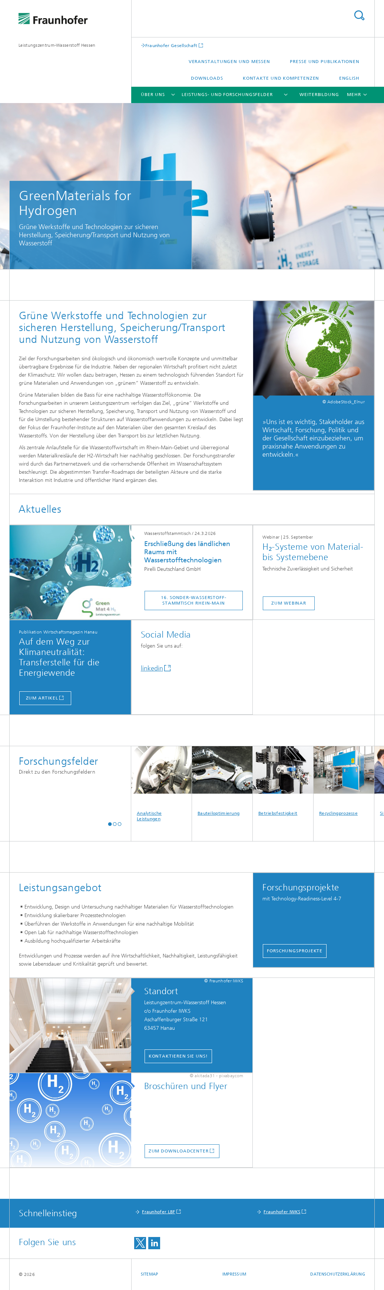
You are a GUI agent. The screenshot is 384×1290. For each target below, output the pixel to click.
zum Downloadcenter (179, 1151)
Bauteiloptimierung (222, 781)
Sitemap (149, 1274)
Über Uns (153, 94)
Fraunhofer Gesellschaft (171, 45)
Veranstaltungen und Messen (229, 61)
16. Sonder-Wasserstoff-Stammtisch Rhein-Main (193, 600)
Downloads (207, 78)
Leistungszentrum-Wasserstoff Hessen (57, 45)
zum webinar (288, 603)
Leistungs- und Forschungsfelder (227, 94)
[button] (109, 824)
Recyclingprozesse (344, 781)
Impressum (234, 1274)
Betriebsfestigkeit (283, 781)
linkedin (152, 668)
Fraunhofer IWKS (282, 1211)
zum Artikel (42, 698)
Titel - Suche (359, 15)
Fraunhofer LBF (158, 1211)
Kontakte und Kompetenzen (281, 78)
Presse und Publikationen (325, 61)
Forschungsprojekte (294, 950)
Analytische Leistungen (161, 783)
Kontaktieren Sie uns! (178, 1056)
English (349, 78)
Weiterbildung (319, 94)
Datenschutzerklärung (337, 1274)
